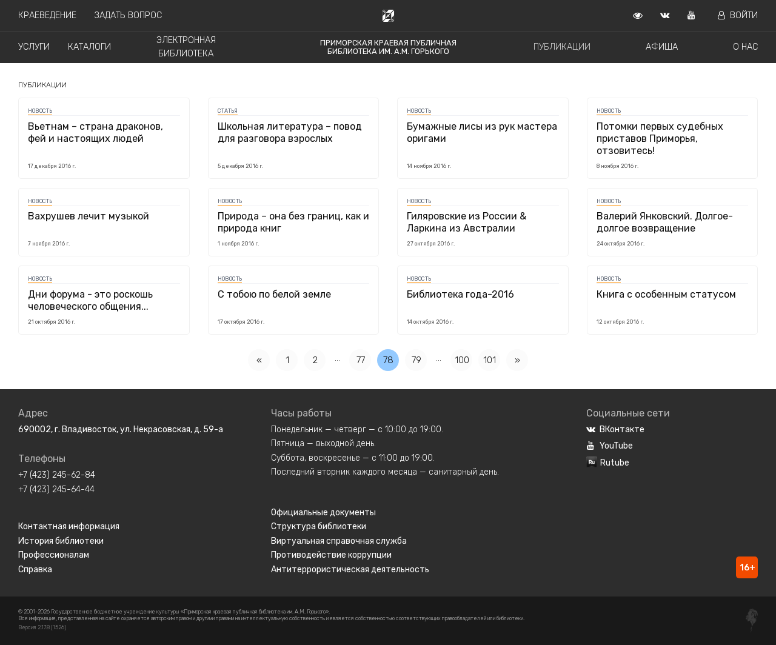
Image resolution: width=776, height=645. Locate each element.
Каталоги (89, 47)
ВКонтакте (615, 429)
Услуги (34, 47)
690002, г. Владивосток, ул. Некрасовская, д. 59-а (120, 429)
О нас (745, 47)
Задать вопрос (128, 15)
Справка (35, 569)
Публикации (562, 47)
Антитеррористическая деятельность (350, 569)
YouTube (609, 446)
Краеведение (47, 15)
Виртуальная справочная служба (339, 541)
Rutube (607, 463)
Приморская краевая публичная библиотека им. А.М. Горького (388, 47)
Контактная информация (68, 526)
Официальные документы (323, 512)
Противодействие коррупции (331, 555)
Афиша (662, 47)
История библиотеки (61, 541)
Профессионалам (53, 555)
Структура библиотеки (318, 526)
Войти (738, 15)
